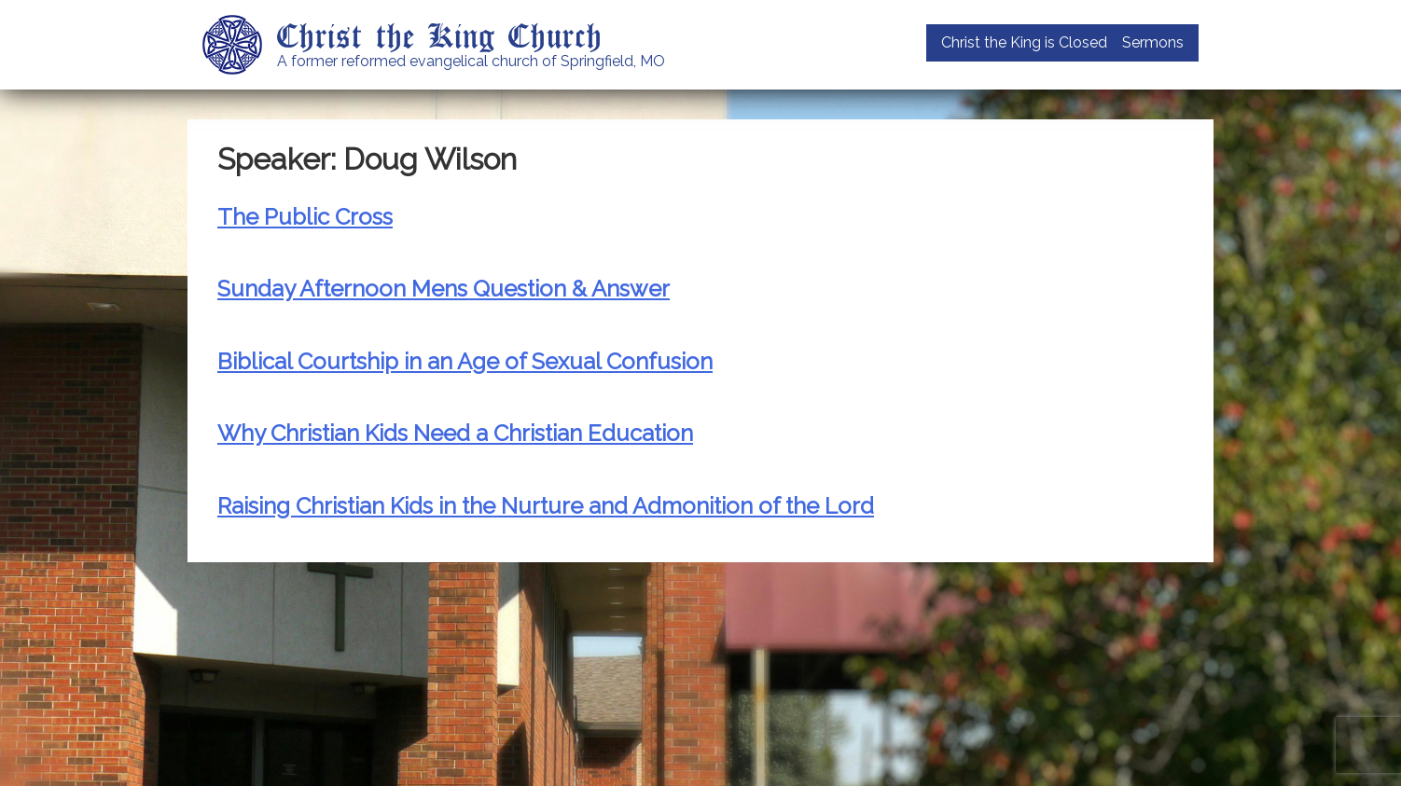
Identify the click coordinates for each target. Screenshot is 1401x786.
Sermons (1153, 42)
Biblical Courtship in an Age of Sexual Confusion (465, 361)
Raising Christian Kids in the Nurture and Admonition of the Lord (545, 505)
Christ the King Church (440, 34)
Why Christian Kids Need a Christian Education (455, 433)
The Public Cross (305, 216)
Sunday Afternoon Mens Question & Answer (443, 288)
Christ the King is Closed (1024, 42)
